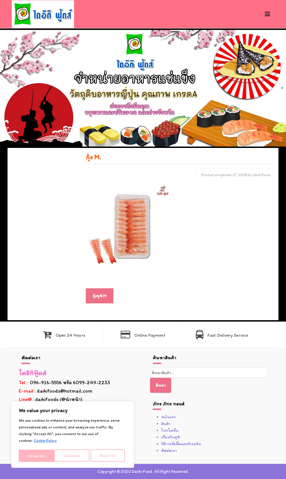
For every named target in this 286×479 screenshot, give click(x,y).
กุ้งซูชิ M (99, 295)
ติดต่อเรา (169, 450)
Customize (36, 455)
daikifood (261, 174)
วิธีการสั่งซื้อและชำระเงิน (181, 443)
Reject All (73, 455)
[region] (72, 435)
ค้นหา (161, 385)
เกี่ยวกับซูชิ (170, 437)
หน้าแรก (168, 416)
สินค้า (165, 423)
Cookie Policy (45, 441)
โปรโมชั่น (169, 430)
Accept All (109, 455)
